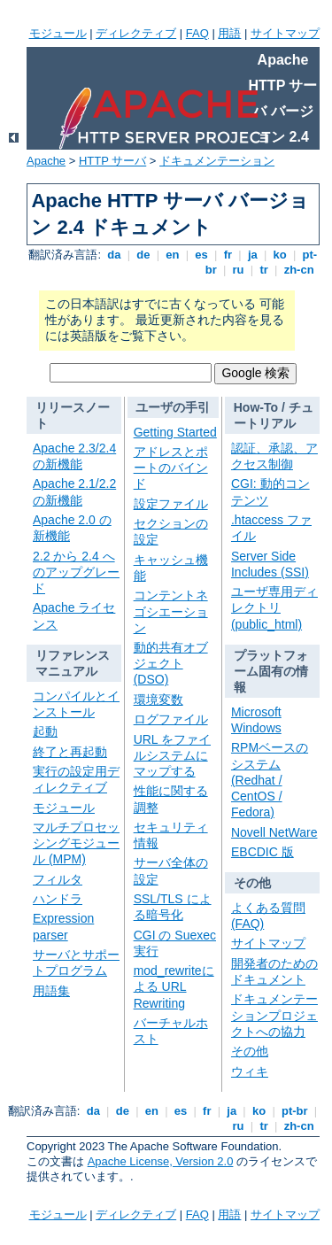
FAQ (197, 33)
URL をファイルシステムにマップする (172, 755)
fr (227, 254)
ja (252, 254)
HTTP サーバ (112, 160)
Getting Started (175, 432)
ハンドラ (57, 899)
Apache (46, 160)
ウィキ (249, 1071)
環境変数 (158, 699)
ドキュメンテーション (216, 160)
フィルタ (57, 879)
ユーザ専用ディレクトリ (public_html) (274, 607)
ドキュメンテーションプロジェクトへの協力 (274, 1015)
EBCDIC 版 (262, 852)
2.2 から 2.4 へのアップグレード (76, 572)
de (143, 254)
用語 (229, 33)
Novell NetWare (274, 832)
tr (264, 269)
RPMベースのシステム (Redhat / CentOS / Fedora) (269, 779)
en (172, 254)
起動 (45, 731)
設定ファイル (171, 504)
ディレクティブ (136, 33)
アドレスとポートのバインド (171, 468)
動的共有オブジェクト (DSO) (171, 663)
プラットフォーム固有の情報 (271, 671)
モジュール (58, 33)
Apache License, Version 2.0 (161, 1161)
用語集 (51, 991)
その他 (252, 883)
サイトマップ (285, 33)
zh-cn (299, 269)
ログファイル (171, 719)
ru (238, 269)
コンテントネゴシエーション (171, 611)
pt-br (294, 1110)
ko (280, 254)
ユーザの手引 (172, 407)
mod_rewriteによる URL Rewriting (174, 986)
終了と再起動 (70, 752)
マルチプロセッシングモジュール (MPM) (76, 843)
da (114, 254)
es (202, 254)
